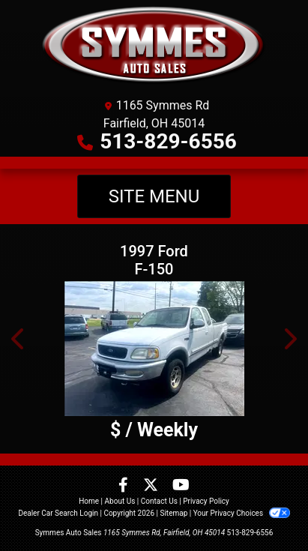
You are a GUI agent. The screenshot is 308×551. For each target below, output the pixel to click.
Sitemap (173, 513)
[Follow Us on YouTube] (181, 486)
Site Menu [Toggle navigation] (154, 196)
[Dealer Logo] (154, 45)
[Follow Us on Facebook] (124, 486)
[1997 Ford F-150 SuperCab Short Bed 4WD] (154, 348)
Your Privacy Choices (241, 513)
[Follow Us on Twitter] (152, 486)
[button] (18, 339)
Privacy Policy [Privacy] (206, 501)
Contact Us (159, 501)
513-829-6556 (168, 141)
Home (89, 501)
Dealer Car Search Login (58, 513)
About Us (120, 501)
